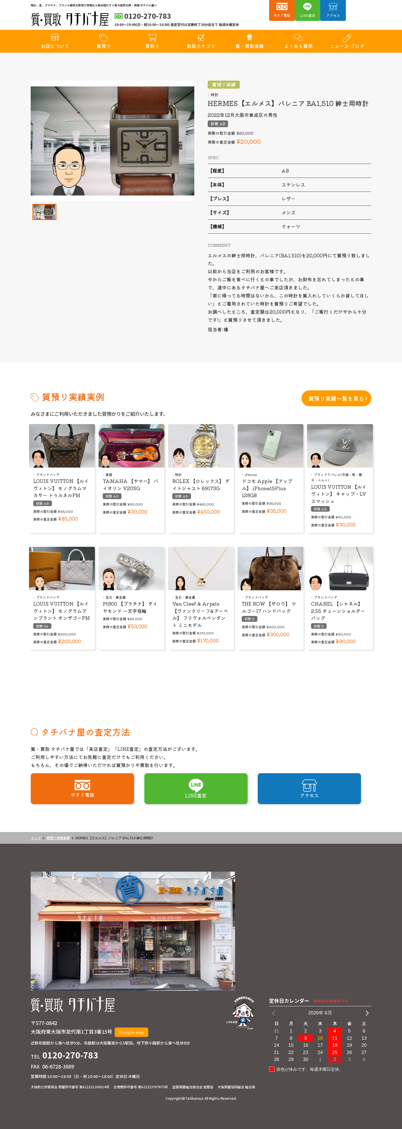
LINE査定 (307, 15)
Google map (131, 1032)
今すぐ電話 (282, 15)
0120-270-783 (70, 1055)
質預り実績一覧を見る (336, 398)
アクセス (333, 15)
